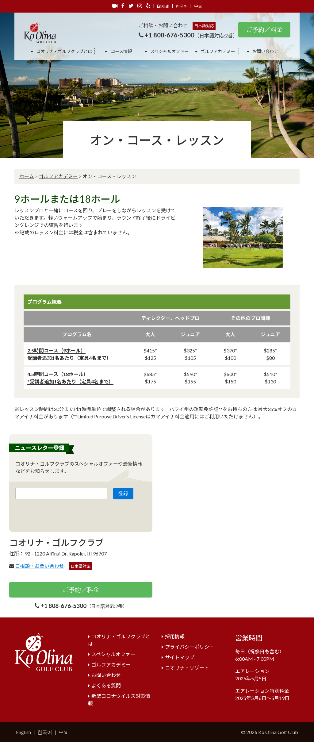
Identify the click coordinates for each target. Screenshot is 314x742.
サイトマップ (179, 657)
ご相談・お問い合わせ (39, 566)
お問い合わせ (264, 51)
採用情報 (175, 636)
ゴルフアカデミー (217, 51)
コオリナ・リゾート (187, 668)
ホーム (26, 176)
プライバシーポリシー (189, 647)
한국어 (182, 6)
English (163, 6)
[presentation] (62, 514)
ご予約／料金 (264, 29)
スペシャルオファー (169, 51)
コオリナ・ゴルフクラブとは (63, 51)
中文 (198, 6)
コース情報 (121, 51)
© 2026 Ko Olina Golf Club (269, 732)
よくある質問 (106, 685)
